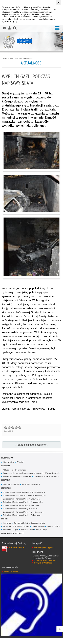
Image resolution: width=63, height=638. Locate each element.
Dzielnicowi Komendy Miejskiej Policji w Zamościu (24, 492)
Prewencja (5, 480)
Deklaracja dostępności (44, 547)
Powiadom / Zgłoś (10, 529)
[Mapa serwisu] (9, 28)
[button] (57, 28)
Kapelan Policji (53, 526)
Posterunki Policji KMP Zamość (16, 526)
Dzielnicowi (6, 488)
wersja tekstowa (11, 571)
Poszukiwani (20, 470)
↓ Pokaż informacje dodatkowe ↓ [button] (31, 444)
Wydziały (20, 462)
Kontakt (4, 518)
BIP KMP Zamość (17, 547)
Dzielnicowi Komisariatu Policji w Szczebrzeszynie (24, 495)
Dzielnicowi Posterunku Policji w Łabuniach (21, 499)
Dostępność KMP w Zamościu (46, 476)
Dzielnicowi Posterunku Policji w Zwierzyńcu (21, 515)
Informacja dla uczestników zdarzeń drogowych (23, 473)
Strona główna (8, 58)
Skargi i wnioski (27, 529)
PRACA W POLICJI (7, 533)
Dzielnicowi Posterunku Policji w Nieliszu (20, 509)
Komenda (7, 523)
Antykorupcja (41, 529)
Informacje (18, 58)
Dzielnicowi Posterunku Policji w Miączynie (21, 505)
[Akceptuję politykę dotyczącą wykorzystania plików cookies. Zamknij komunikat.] (58, 2)
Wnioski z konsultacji (31, 484)
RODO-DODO (19, 533)
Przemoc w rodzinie (11, 484)
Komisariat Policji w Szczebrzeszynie (29, 523)
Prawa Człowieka (52, 473)
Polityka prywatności (43, 563)
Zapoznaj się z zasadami (45, 560)
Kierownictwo (7, 457)
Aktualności (28, 58)
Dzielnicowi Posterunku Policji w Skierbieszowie (23, 512)
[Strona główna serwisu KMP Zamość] (4, 28)
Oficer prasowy (38, 526)
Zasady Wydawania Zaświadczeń (17, 476)
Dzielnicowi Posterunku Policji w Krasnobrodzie (23, 502)
